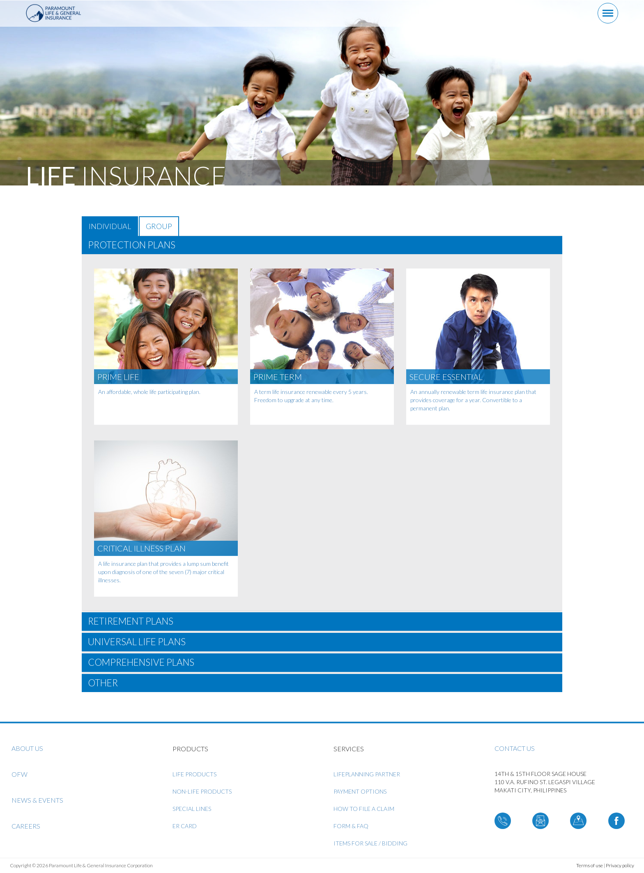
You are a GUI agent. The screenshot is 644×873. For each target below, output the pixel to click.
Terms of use (589, 865)
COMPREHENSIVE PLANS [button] (141, 662)
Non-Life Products (202, 791)
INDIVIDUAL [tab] (110, 226)
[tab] (322, 245)
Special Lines (191, 808)
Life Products (194, 774)
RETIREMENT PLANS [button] (130, 621)
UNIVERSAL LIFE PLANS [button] (137, 641)
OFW (20, 774)
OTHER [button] (103, 682)
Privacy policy (620, 865)
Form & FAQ (351, 825)
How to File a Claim (364, 808)
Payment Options (360, 791)
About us (27, 748)
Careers (26, 826)
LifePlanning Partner (367, 774)
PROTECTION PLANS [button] (131, 244)
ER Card (184, 825)
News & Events (37, 800)
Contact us (514, 748)
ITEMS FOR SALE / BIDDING (370, 843)
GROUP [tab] (159, 226)
